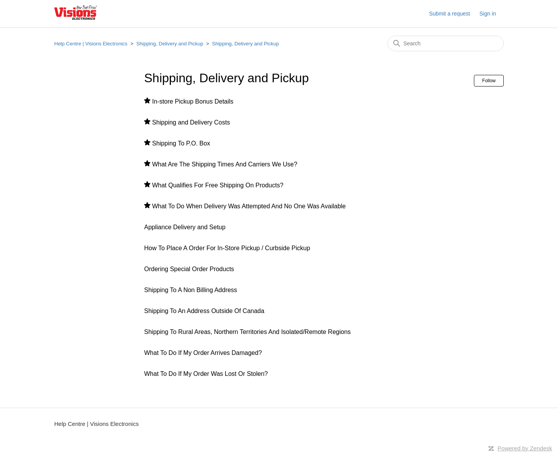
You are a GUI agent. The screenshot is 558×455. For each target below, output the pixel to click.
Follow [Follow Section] (489, 80)
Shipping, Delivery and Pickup (169, 44)
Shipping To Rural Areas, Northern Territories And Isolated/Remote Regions (247, 332)
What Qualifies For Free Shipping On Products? (217, 185)
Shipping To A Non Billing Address (190, 290)
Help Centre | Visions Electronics (90, 44)
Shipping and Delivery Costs (191, 122)
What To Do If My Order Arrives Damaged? (203, 352)
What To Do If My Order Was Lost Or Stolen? (206, 373)
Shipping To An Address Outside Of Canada (204, 311)
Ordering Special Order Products (189, 269)
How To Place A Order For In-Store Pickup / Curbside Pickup (227, 248)
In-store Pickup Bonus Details (192, 101)
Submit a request (449, 13)
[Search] (446, 43)
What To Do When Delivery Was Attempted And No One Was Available (249, 206)
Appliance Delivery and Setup (185, 227)
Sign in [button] (487, 13)
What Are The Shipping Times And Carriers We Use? (224, 164)
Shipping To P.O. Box (181, 143)
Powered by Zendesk (525, 448)
